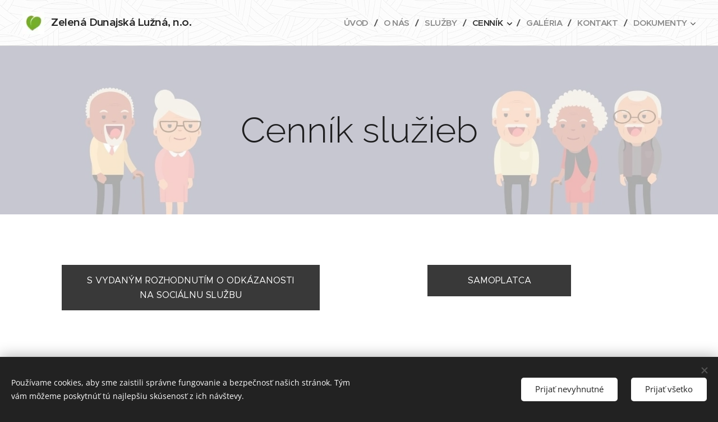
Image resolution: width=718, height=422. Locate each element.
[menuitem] (350, 23)
